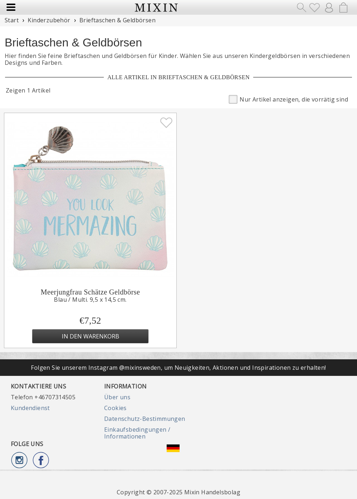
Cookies (115, 408)
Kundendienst (30, 408)
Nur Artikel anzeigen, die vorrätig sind (288, 99)
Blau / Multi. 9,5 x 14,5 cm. (90, 299)
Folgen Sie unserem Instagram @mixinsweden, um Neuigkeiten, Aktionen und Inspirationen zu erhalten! (178, 368)
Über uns (117, 397)
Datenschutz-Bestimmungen (144, 419)
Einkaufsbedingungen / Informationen (137, 433)
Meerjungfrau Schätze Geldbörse (90, 292)
